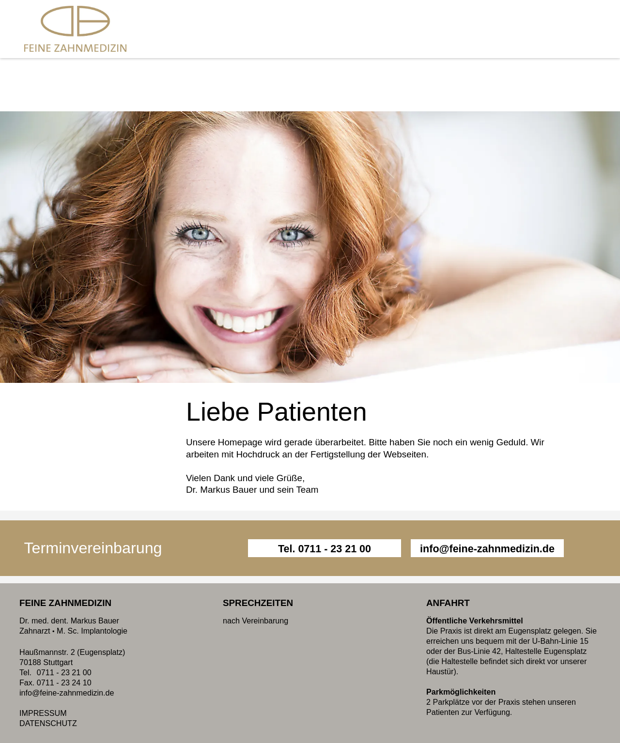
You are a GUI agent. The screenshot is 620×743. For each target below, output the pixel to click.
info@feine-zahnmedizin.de (487, 549)
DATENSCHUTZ (48, 723)
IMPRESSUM (43, 713)
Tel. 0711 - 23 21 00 (324, 549)
